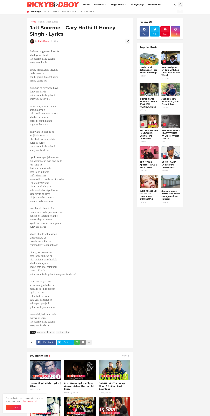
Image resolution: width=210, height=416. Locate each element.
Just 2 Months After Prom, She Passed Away (169, 101)
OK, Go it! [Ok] (14, 407)
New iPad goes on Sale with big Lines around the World (170, 71)
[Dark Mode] (175, 4)
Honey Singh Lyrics (48, 22)
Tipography (137, 4)
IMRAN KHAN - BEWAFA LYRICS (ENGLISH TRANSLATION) (148, 103)
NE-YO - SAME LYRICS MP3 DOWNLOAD (168, 165)
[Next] (181, 11)
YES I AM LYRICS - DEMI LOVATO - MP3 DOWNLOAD (69, 11)
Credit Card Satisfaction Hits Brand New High (148, 70)
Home (86, 4)
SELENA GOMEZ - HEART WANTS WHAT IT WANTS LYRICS (170, 134)
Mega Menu (117, 4)
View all (126, 356)
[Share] (127, 41)
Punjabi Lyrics (62, 332)
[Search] (180, 4)
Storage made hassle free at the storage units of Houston (170, 195)
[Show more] (89, 342)
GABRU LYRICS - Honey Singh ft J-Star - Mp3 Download (112, 386)
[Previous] (178, 11)
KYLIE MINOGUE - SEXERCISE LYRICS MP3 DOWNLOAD (149, 195)
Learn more (29, 401)
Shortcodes (154, 4)
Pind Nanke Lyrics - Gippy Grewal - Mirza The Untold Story (78, 386)
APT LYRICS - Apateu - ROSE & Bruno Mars (148, 165)
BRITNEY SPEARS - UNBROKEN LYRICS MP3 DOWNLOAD (149, 134)
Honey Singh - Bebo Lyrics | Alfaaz (45, 385)
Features (99, 4)
